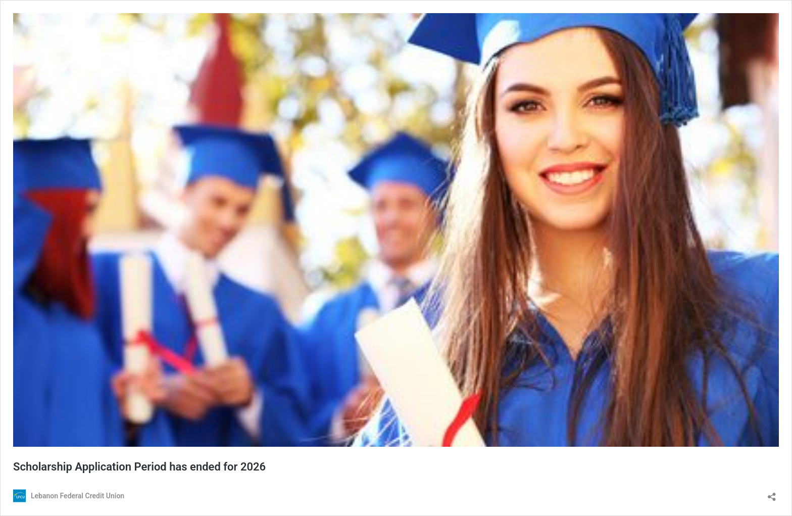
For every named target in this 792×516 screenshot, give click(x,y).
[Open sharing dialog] (772, 493)
